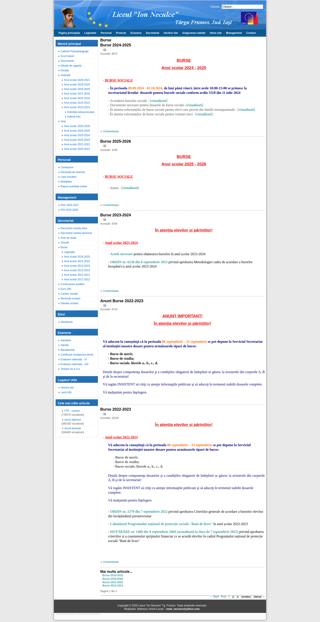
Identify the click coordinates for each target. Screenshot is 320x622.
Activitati (65, 75)
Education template (65, 614)
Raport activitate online (74, 186)
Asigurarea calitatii (193, 32)
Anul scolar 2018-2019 (77, 89)
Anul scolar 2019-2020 (77, 84)
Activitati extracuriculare (81, 112)
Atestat (65, 345)
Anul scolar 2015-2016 (77, 98)
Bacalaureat (67, 349)
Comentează (111, 131)
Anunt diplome (72, 419)
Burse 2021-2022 (112, 582)
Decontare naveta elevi (74, 228)
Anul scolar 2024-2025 (77, 130)
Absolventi (67, 321)
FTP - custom (72, 410)
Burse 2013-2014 (112, 585)
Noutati (65, 70)
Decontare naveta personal (76, 233)
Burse (64, 247)
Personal (106, 32)
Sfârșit (257, 596)
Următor (246, 596)
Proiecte (121, 32)
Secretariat (152, 32)
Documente (67, 60)
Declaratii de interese (73, 172)
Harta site (216, 32)
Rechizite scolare (70, 298)
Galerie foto (74, 116)
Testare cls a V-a (70, 369)
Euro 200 (66, 289)
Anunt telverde (72, 428)
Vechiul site (171, 32)
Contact (251, 32)
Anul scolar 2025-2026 (77, 126)
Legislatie (90, 32)
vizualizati (158, 101)
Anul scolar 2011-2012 (77, 279)
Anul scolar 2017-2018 (77, 93)
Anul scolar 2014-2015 (77, 102)
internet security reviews (89, 614)
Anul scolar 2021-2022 (77, 144)
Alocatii (65, 242)
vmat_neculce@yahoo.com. (183, 609)
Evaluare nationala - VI (74, 359)
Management (234, 32)
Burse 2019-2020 (112, 578)
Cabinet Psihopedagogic (75, 51)
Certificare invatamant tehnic (77, 354)
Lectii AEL (66, 392)
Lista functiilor (68, 176)
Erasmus (136, 32)
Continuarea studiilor (72, 284)
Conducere (67, 167)
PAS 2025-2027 (70, 205)
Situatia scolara (69, 303)
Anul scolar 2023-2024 (77, 135)
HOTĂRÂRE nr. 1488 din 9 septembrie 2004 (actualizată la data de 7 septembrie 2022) (174, 532)
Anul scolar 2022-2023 (77, 139)
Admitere (66, 340)
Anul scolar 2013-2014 (77, 107)
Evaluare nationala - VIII (74, 364)
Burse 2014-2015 (112, 575)
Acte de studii (68, 237)
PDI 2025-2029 (69, 209)
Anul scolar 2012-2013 (77, 274)
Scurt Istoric (67, 56)
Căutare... (216, 6)
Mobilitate (66, 181)
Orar (63, 121)
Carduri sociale (69, 293)
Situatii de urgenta (71, 65)
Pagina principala (69, 32)
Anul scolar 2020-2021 (77, 80)
